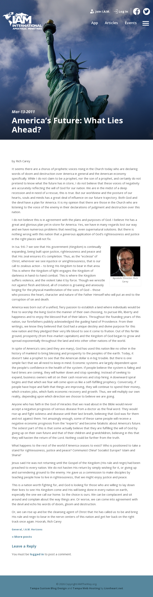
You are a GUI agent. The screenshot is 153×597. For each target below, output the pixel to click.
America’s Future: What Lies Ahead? (67, 125)
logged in (37, 554)
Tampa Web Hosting (86, 588)
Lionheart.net (113, 588)
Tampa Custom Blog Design (48, 588)
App (94, 22)
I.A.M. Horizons (33, 529)
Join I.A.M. (102, 11)
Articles (111, 22)
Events (131, 22)
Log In (123, 11)
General (17, 529)
